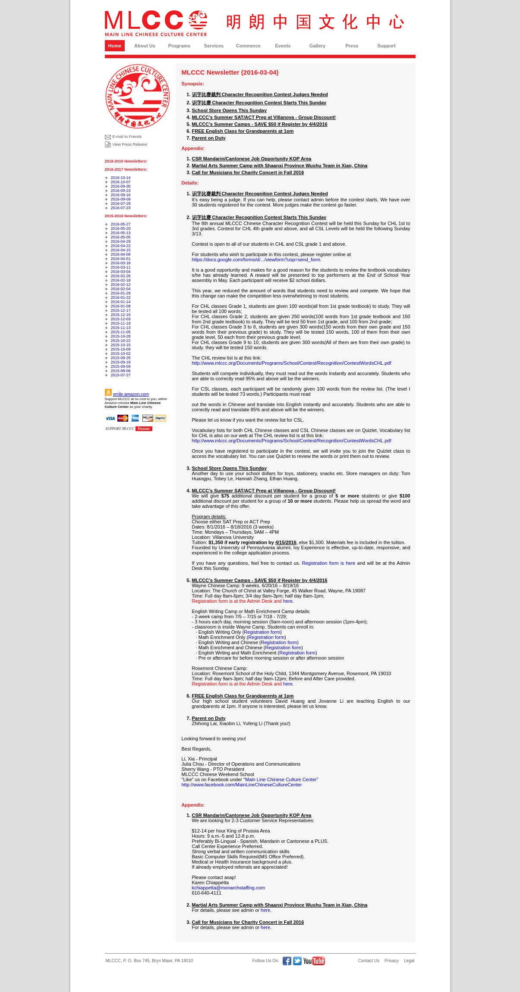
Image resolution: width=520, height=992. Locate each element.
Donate (144, 428)
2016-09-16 (121, 195)
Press (352, 45)
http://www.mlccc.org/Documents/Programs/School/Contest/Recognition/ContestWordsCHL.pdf (291, 363)
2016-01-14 (121, 302)
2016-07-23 (121, 208)
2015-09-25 (121, 358)
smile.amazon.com (131, 394)
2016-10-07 (121, 182)
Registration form (262, 632)
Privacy (391, 960)
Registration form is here (329, 563)
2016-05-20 (121, 228)
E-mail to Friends (127, 137)
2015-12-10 (121, 315)
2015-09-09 (121, 366)
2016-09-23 (121, 190)
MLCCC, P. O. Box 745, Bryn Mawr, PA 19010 (149, 960)
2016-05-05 (121, 237)
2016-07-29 (121, 203)
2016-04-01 (121, 259)
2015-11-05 (121, 332)
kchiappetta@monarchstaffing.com (228, 887)
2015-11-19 (121, 323)
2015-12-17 (121, 310)
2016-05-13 (121, 233)
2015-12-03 (121, 319)
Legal (409, 960)
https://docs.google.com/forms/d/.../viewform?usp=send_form (256, 259)
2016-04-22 (121, 246)
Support (386, 45)
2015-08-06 (121, 371)
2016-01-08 (121, 306)
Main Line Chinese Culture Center (281, 779)
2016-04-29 (121, 241)
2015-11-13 (121, 327)
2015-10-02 (121, 353)
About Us (144, 45)
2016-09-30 (121, 186)
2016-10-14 (121, 177)
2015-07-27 (121, 375)
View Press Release (130, 144)
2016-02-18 (121, 280)
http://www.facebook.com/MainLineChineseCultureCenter (242, 784)
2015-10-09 (121, 349)
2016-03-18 (121, 263)
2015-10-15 (121, 345)
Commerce (248, 45)
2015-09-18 (121, 362)
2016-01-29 (121, 293)
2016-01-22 (121, 297)
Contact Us (368, 960)
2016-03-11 (121, 267)
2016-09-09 (121, 199)
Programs (179, 45)
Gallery (317, 45)
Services (214, 45)
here (288, 601)
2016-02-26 (121, 276)
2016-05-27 (121, 224)
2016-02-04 (121, 289)
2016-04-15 (121, 250)
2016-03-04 (121, 271)
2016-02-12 (121, 284)
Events (282, 45)
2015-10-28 (121, 336)
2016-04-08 (121, 254)
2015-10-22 (121, 340)
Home (115, 45)
